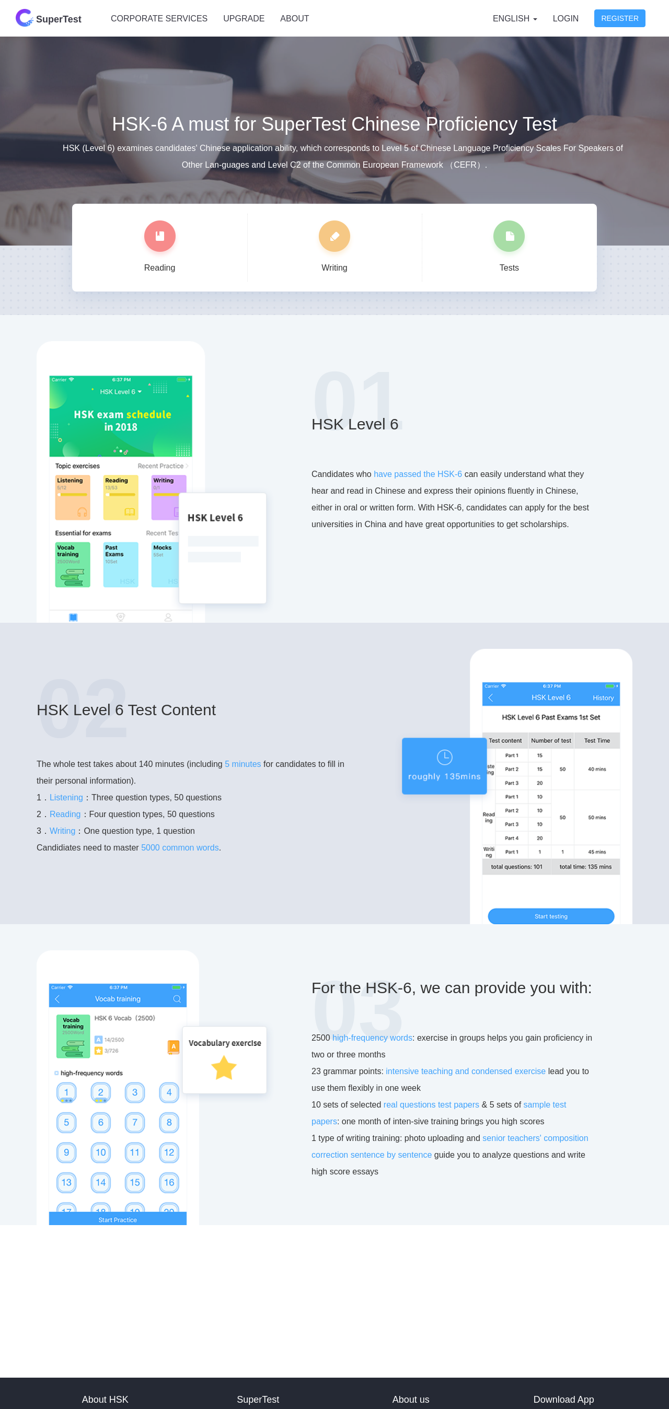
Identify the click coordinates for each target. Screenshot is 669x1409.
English (515, 18)
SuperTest (49, 18)
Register (620, 18)
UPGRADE (243, 18)
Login (566, 18)
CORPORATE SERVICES (159, 18)
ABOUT (294, 18)
